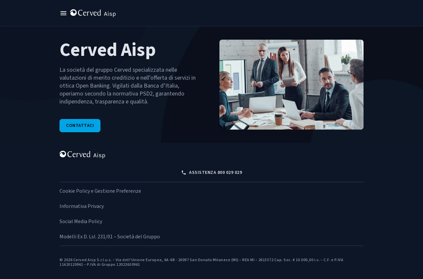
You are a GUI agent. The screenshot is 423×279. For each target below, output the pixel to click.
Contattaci (80, 125)
